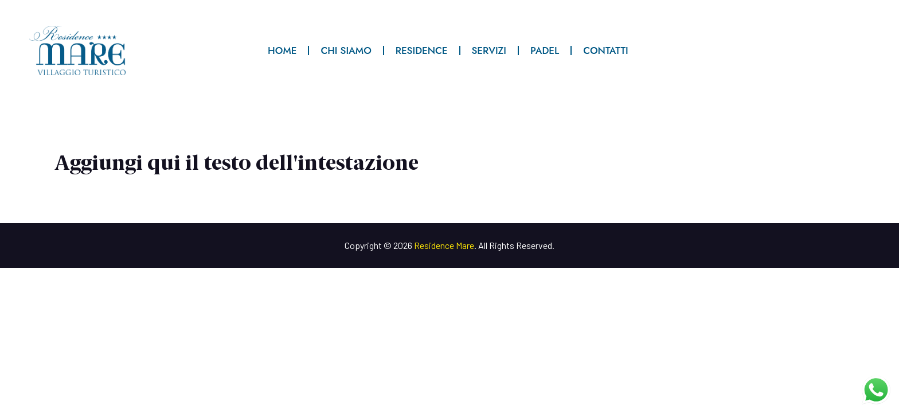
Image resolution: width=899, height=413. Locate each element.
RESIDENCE (422, 50)
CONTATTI (605, 50)
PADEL (544, 50)
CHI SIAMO (345, 50)
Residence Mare (444, 245)
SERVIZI (489, 50)
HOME (282, 50)
